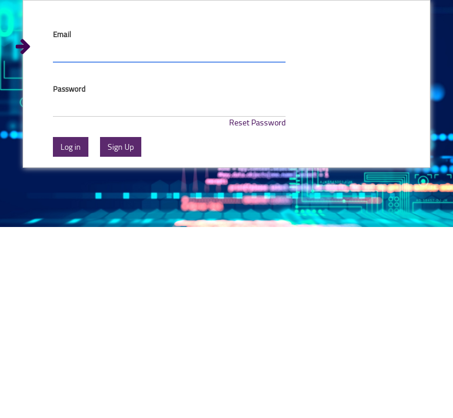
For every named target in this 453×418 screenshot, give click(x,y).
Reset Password (257, 122)
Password (69, 89)
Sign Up (121, 146)
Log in (70, 146)
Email (62, 34)
